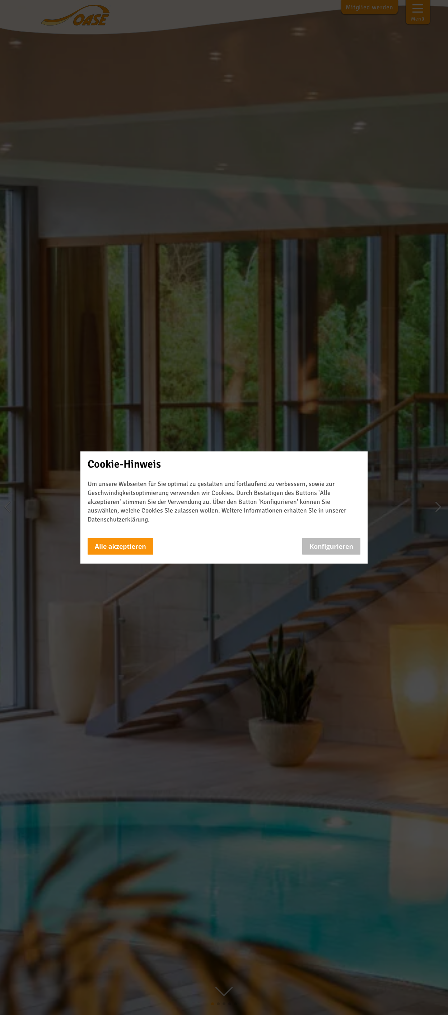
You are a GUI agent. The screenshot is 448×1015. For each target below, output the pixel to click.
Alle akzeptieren (120, 546)
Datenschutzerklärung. (119, 519)
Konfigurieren (331, 546)
